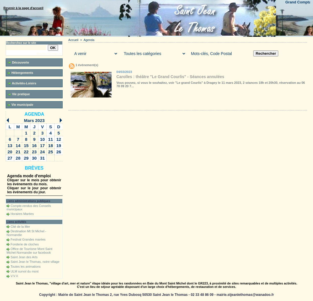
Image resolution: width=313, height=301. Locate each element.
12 (58, 139)
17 (42, 145)
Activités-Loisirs (22, 83)
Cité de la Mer (20, 226)
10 (42, 139)
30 (34, 158)
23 (34, 151)
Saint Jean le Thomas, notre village (35, 261)
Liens (183, 105)
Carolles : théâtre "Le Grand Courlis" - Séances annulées (170, 76)
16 (34, 145)
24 (42, 151)
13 (10, 145)
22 (26, 151)
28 (18, 158)
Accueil (73, 40)
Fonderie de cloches (25, 244)
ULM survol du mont (24, 271)
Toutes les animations (26, 266)
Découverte (18, 62)
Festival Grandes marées (28, 239)
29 (26, 158)
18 (50, 145)
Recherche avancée (49, 53)
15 (26, 145)
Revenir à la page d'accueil (23, 8)
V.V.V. (14, 276)
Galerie (102, 105)
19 (58, 145)
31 (42, 158)
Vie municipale (20, 105)
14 (18, 145)
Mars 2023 (34, 120)
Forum (160, 105)
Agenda (34, 114)
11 (50, 139)
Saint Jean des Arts (24, 257)
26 (58, 151)
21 (18, 151)
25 (50, 151)
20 (10, 151)
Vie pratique (19, 94)
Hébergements (20, 73)
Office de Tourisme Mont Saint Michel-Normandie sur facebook (29, 250)
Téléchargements (134, 105)
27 (10, 158)
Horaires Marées (22, 213)
